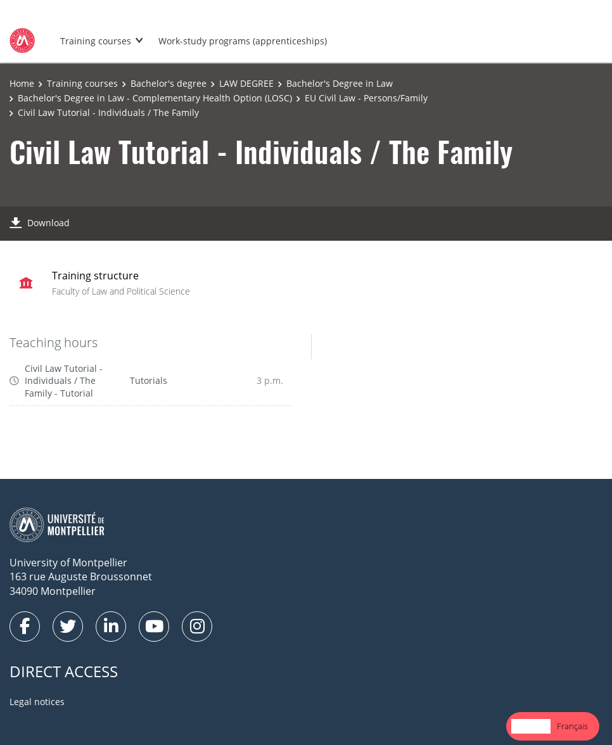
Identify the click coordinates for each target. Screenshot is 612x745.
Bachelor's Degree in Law (339, 83)
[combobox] (531, 726)
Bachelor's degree (169, 83)
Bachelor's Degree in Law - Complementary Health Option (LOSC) (155, 98)
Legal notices (37, 702)
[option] (572, 726)
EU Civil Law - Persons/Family (366, 98)
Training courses (95, 41)
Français (572, 726)
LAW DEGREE (246, 83)
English (531, 726)
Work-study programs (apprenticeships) (242, 41)
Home (22, 83)
